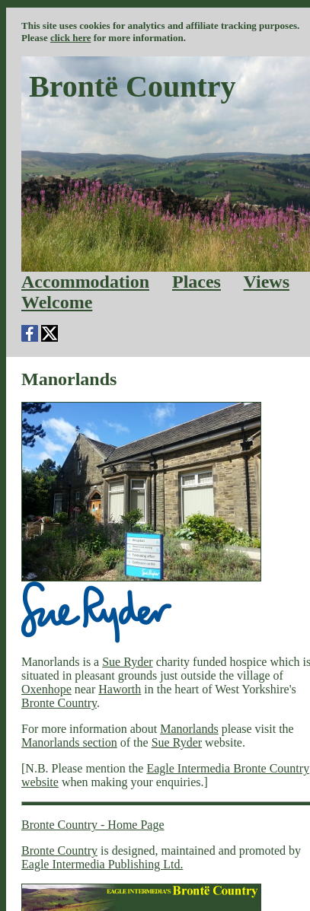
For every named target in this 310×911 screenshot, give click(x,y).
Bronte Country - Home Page (93, 824)
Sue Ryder (127, 661)
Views (266, 281)
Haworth (119, 689)
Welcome (56, 302)
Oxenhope (46, 689)
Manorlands (189, 728)
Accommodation (85, 281)
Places (196, 281)
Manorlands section (69, 742)
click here (70, 37)
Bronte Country (59, 702)
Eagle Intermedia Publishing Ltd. (102, 864)
